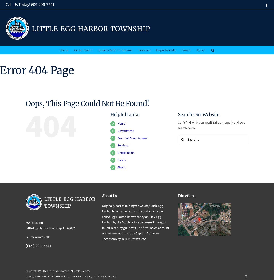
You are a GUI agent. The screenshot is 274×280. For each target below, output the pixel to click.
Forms (122, 160)
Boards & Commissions (132, 138)
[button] (212, 50)
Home (121, 124)
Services (123, 145)
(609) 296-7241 (38, 246)
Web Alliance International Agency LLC (76, 276)
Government (126, 131)
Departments (126, 153)
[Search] (182, 139)
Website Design (49, 276)
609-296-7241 (43, 5)
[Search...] (213, 139)
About (121, 167)
